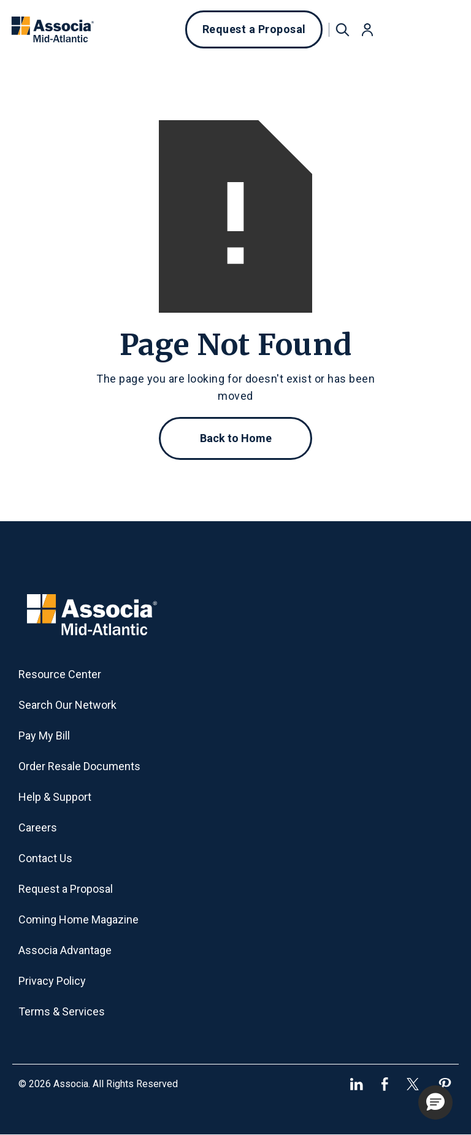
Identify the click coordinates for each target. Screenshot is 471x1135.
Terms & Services (61, 1011)
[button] (367, 29)
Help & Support (54, 796)
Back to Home (236, 438)
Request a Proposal (254, 29)
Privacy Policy (52, 980)
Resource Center (59, 674)
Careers (37, 827)
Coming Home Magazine (78, 919)
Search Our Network (67, 704)
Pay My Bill (44, 735)
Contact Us (45, 858)
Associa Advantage (65, 950)
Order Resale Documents (79, 766)
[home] (52, 29)
